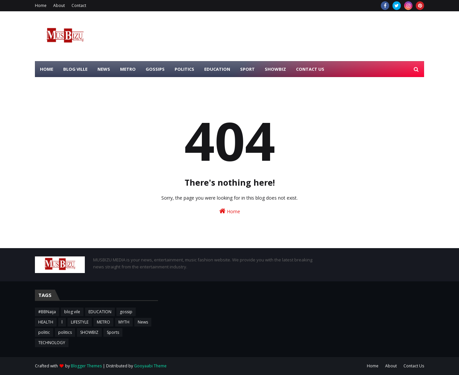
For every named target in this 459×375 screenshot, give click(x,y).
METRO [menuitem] (128, 69)
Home (41, 5)
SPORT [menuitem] (247, 69)
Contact (79, 5)
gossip (126, 312)
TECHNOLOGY (51, 342)
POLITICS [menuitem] (184, 69)
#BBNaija (47, 312)
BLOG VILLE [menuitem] (75, 69)
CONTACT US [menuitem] (310, 69)
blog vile (72, 312)
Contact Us (413, 366)
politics (65, 332)
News (143, 322)
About (59, 5)
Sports (113, 332)
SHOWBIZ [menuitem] (275, 69)
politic (44, 332)
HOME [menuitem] (46, 69)
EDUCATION (99, 312)
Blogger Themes (86, 366)
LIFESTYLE (79, 322)
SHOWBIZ (89, 332)
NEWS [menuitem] (103, 69)
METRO (103, 322)
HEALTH (45, 322)
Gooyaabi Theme (150, 366)
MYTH (123, 322)
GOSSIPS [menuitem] (155, 69)
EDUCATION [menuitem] (217, 69)
